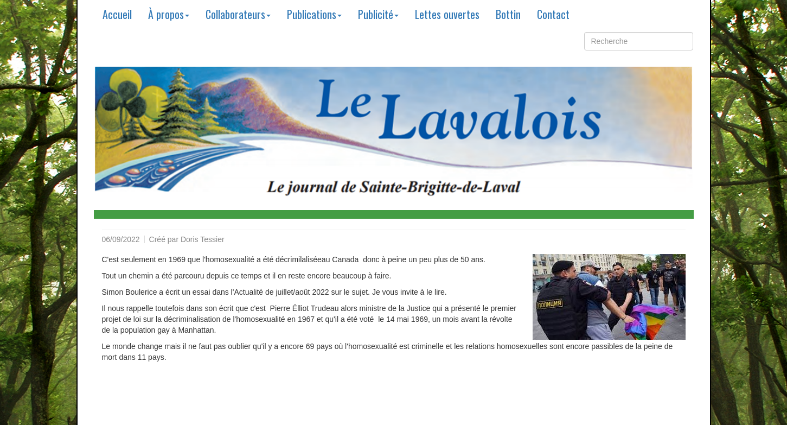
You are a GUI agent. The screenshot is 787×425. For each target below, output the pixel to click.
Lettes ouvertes (447, 14)
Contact (553, 14)
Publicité (378, 14)
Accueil (117, 14)
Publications (314, 14)
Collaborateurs (238, 14)
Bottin (508, 14)
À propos (168, 14)
